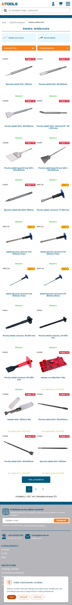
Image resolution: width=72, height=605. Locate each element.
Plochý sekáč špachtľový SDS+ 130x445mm (53, 169)
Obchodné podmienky (12, 572)
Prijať (11, 597)
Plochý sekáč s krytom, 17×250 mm (53, 210)
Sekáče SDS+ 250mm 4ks (19, 419)
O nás (4, 553)
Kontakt (5, 549)
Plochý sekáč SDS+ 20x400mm (53, 419)
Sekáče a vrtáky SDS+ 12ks (53, 378)
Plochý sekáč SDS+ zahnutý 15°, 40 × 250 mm (53, 127)
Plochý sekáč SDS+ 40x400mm (19, 461)
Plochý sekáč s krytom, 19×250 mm (19, 336)
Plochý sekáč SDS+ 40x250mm (19, 126)
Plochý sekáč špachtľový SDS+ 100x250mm (19, 169)
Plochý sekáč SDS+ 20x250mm (53, 84)
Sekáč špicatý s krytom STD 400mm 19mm (53, 295)
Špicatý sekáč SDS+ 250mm (19, 84)
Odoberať (61, 520)
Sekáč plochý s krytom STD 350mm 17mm (53, 253)
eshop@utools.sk (40, 535)
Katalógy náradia (10, 568)
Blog (3, 557)
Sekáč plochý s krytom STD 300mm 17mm (19, 253)
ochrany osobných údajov (34, 525)
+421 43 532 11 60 (15, 535)
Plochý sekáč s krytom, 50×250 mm (19, 379)
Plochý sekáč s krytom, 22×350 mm (53, 337)
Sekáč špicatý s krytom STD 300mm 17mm (19, 295)
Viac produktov (36, 479)
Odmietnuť (37, 597)
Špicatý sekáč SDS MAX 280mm (19, 210)
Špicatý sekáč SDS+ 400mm (53, 461)
